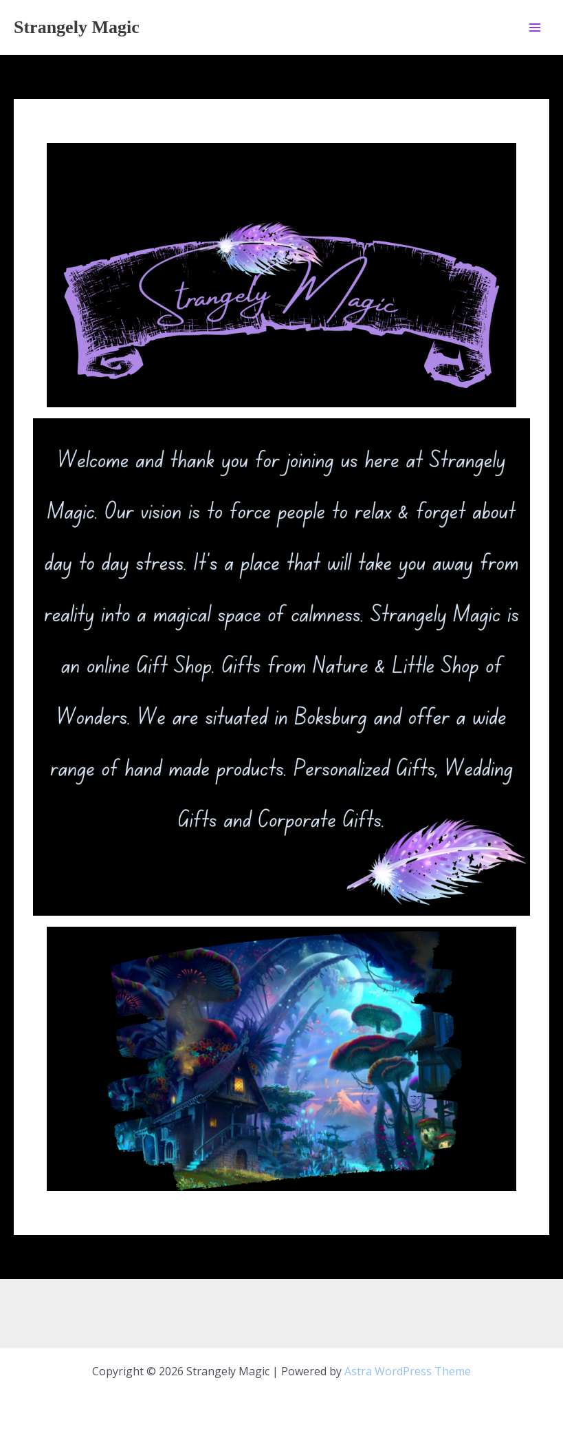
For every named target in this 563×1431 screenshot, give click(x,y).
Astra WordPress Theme (407, 1371)
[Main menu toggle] (534, 26)
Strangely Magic (77, 27)
